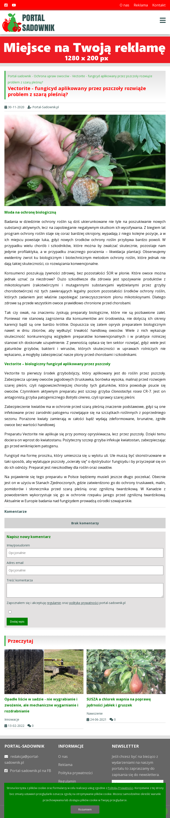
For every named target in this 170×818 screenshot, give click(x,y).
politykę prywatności (84, 603)
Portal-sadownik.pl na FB (27, 770)
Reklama (141, 5)
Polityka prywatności (75, 772)
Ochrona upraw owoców (51, 76)
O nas (124, 5)
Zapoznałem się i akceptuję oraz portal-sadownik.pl (66, 607)
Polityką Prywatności (120, 788)
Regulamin (67, 781)
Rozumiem (85, 809)
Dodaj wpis (17, 621)
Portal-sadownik (19, 76)
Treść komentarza (85, 588)
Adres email (85, 568)
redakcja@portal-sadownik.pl (21, 759)
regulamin (54, 603)
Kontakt (159, 5)
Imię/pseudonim (85, 550)
